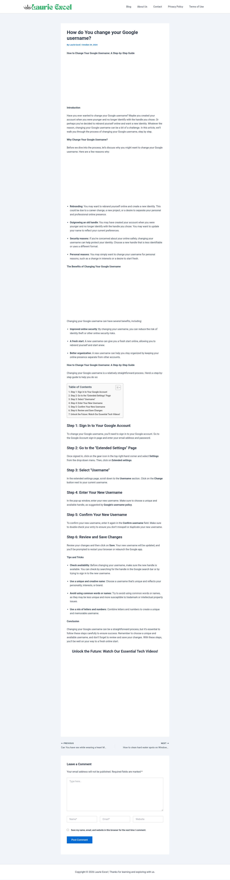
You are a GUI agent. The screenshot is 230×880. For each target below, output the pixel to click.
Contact (160, 6)
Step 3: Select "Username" (83, 399)
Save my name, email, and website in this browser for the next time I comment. (108, 830)
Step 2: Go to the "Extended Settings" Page (92, 395)
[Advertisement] (115, 80)
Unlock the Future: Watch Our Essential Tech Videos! (96, 414)
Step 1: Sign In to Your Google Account (90, 392)
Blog (134, 6)
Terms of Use (197, 6)
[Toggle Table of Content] (118, 387)
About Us (147, 6)
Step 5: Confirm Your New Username (89, 407)
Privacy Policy (177, 6)
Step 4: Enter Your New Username (87, 403)
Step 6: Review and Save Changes (87, 410)
